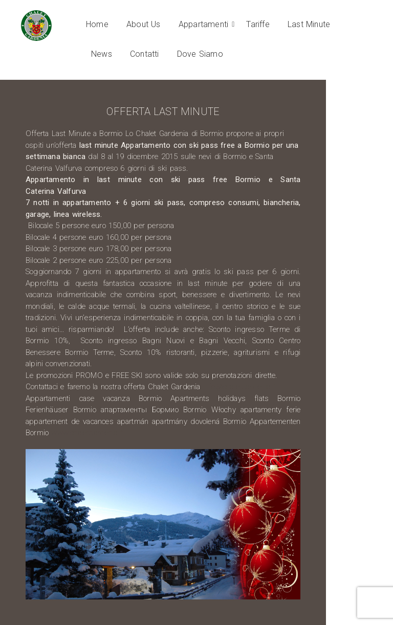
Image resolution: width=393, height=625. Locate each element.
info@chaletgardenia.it (239, 386)
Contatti (144, 54)
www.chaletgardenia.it (87, 432)
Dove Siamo (200, 54)
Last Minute (309, 24)
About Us (143, 24)
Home (97, 24)
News (101, 54)
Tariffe (257, 24)
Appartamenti (205, 24)
